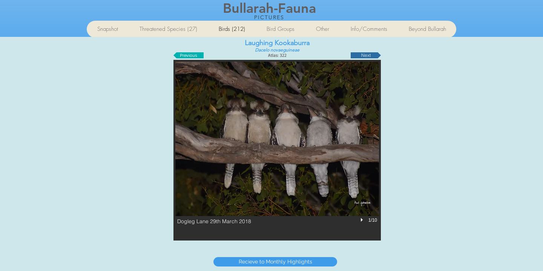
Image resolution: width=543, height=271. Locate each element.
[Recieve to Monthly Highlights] (275, 261)
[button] (277, 150)
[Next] (366, 55)
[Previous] (188, 55)
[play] (363, 220)
